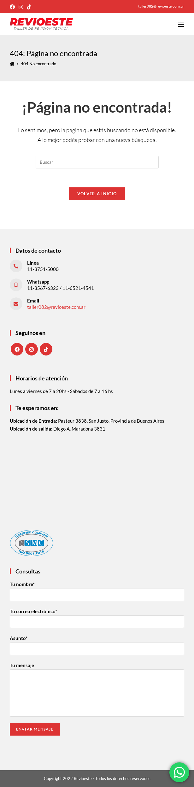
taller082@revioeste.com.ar (56, 307)
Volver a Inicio (97, 193)
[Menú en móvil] (181, 24)
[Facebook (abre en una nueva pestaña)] (13, 7)
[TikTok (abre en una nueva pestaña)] (29, 7)
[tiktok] (46, 349)
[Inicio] (12, 63)
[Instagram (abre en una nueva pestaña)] (21, 7)
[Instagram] (31, 349)
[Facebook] (17, 349)
